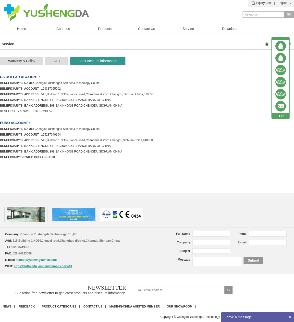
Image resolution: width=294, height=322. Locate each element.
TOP (280, 116)
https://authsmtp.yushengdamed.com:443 (43, 266)
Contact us (92, 306)
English (282, 3)
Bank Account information (97, 61)
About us (63, 29)
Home (21, 29)
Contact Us (146, 29)
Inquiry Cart (263, 3)
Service (188, 29)
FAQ (56, 61)
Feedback (26, 306)
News (7, 306)
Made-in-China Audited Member (134, 306)
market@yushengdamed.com (36, 260)
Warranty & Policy (21, 61)
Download (229, 29)
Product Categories (59, 306)
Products (104, 29)
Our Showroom (180, 306)
